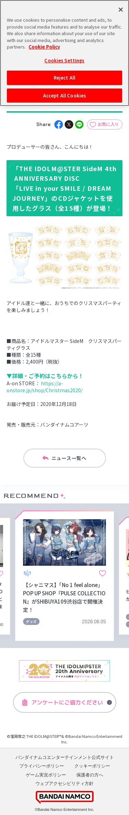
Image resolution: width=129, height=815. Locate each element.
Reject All (64, 77)
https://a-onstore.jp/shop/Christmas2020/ (45, 387)
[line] (79, 124)
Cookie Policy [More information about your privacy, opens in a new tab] (44, 46)
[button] (8, 575)
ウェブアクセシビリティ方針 (64, 783)
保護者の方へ (89, 774)
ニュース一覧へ (64, 458)
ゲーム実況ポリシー (46, 774)
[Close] (120, 9)
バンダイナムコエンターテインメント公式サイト (64, 757)
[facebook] (58, 124)
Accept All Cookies (64, 95)
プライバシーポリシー (41, 766)
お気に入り (108, 124)
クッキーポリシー (92, 766)
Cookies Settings (64, 60)
